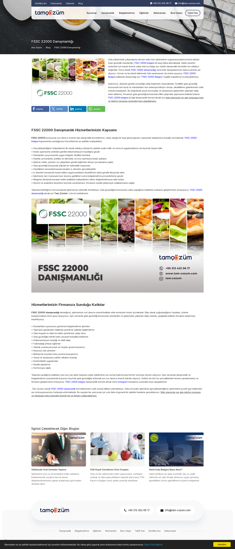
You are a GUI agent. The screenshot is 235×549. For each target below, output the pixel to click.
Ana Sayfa (36, 47)
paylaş (38, 108)
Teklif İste (193, 13)
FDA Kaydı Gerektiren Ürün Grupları (109, 469)
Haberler (70, 3)
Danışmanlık (107, 13)
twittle (57, 108)
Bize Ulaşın (176, 13)
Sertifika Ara (41, 3)
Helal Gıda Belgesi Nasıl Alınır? (165, 469)
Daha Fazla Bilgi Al (153, 544)
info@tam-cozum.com (189, 3)
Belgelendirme (127, 13)
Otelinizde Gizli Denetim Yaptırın (48, 469)
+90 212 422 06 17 (162, 3)
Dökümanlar (56, 3)
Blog (80, 3)
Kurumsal (92, 13)
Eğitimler (144, 13)
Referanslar (160, 13)
